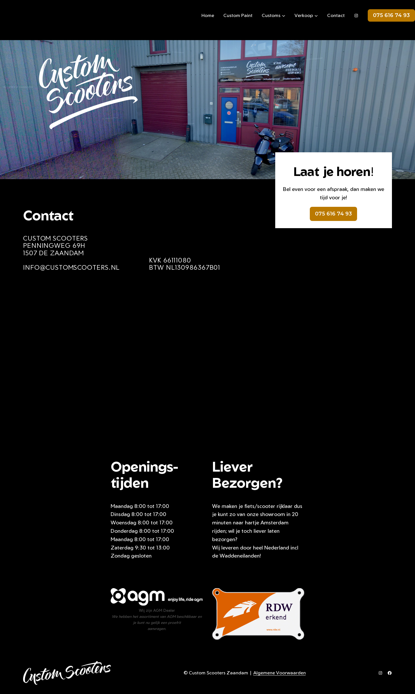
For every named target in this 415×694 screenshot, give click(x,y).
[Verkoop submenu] (316, 15)
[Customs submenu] (283, 15)
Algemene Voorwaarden (279, 673)
